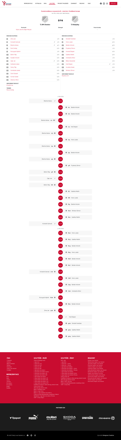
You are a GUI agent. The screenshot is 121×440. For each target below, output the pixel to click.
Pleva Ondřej (10, 90)
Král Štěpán (69, 64)
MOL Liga (63, 360)
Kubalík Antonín (14, 58)
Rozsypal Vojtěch (15, 51)
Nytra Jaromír (19, 29)
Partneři (8, 365)
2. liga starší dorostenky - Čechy (69, 368)
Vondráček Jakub (15, 70)
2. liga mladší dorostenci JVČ (41, 381)
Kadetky (8, 388)
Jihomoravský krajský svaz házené (96, 375)
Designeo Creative (108, 435)
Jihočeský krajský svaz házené (95, 363)
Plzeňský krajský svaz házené (95, 365)
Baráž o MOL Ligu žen (66, 381)
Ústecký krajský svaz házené (95, 366)
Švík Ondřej (13, 48)
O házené (9, 360)
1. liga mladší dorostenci (40, 376)
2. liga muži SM (37, 368)
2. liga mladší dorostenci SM (41, 379)
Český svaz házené (11, 368)
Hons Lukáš (69, 42)
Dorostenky (9, 384)
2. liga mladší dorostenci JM (41, 378)
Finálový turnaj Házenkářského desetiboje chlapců (46, 394)
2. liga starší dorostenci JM (40, 373)
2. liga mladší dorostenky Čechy (69, 373)
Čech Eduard (14, 73)
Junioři (8, 380)
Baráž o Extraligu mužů (39, 389)
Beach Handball (11, 363)
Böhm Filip (13, 54)
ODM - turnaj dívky (65, 384)
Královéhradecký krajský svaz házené (97, 370)
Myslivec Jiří (65, 76)
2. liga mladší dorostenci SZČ (41, 383)
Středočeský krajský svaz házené (96, 362)
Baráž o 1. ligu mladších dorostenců (43, 392)
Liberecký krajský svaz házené (95, 368)
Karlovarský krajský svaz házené (96, 381)
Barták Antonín (70, 45)
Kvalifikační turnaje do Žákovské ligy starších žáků (46, 384)
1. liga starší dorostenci (39, 370)
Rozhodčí (9, 366)
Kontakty (9, 370)
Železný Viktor (14, 80)
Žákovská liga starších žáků (40, 387)
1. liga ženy (63, 362)
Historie (9, 362)
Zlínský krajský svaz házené (95, 379)
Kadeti (8, 386)
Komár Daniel (14, 76)
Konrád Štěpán (70, 51)
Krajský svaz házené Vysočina (95, 373)
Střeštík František (71, 39)
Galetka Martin (70, 54)
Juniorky (8, 381)
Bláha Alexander (70, 61)
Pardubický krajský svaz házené (96, 371)
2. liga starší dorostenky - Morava (69, 370)
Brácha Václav (14, 45)
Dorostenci (9, 383)
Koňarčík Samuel (15, 42)
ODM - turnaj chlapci (39, 397)
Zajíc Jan (12, 61)
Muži (7, 376)
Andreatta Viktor (70, 58)
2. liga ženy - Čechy (66, 363)
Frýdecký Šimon (70, 48)
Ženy (7, 378)
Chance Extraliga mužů (39, 360)
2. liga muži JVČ (38, 363)
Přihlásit (113, 3)
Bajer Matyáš (27, 29)
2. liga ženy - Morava (66, 365)
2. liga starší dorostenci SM (40, 375)
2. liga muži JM (37, 366)
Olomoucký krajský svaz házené (96, 376)
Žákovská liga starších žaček (68, 379)
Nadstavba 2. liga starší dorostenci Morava (44, 396)
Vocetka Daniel (70, 67)
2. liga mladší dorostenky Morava (69, 375)
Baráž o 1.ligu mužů (38, 391)
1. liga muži (36, 362)
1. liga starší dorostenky (66, 366)
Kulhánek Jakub (14, 64)
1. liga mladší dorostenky (67, 371)
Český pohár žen (65, 376)
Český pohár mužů (38, 386)
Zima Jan (13, 39)
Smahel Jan (9, 85)
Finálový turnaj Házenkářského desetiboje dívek (72, 383)
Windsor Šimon (70, 70)
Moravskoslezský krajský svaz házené (97, 378)
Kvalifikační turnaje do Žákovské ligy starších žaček (73, 378)
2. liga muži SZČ (38, 365)
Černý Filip (13, 67)
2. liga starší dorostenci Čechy (41, 371)
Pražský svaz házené (93, 360)
